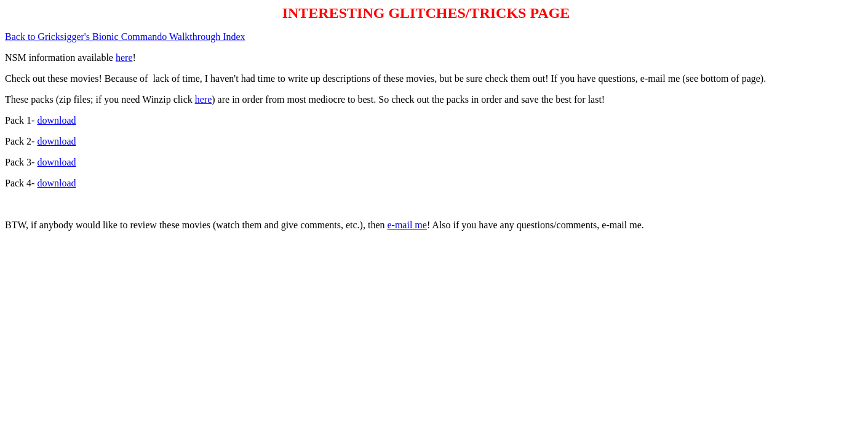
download (56, 120)
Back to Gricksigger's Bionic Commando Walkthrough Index (125, 36)
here (124, 57)
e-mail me (406, 225)
